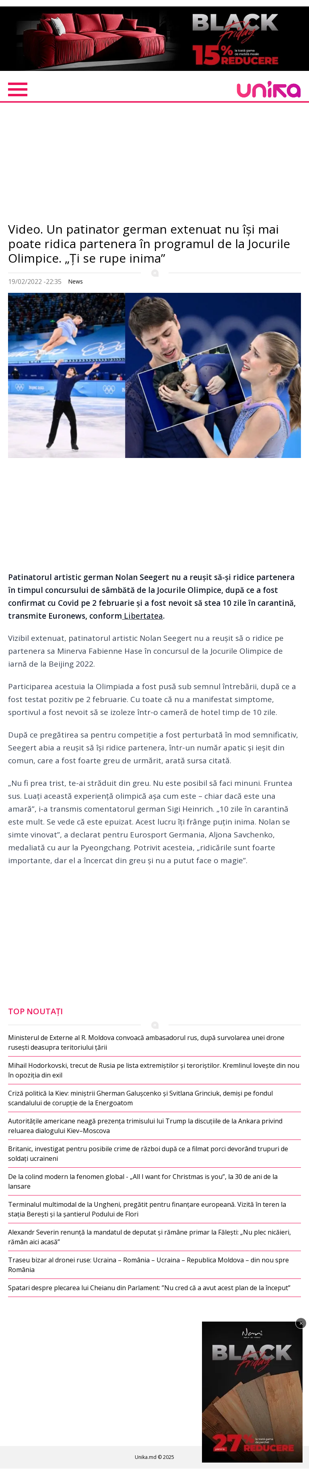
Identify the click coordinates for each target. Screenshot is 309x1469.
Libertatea (142, 616)
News (75, 281)
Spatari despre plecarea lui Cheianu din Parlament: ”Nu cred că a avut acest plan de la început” (149, 1287)
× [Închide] (301, 1323)
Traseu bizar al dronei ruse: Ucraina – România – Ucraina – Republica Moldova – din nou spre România (148, 1265)
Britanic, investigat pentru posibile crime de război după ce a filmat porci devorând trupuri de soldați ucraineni (148, 1153)
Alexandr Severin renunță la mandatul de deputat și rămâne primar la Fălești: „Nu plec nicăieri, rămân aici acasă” (149, 1237)
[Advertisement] (154, 165)
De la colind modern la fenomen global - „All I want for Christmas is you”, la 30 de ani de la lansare (143, 1181)
